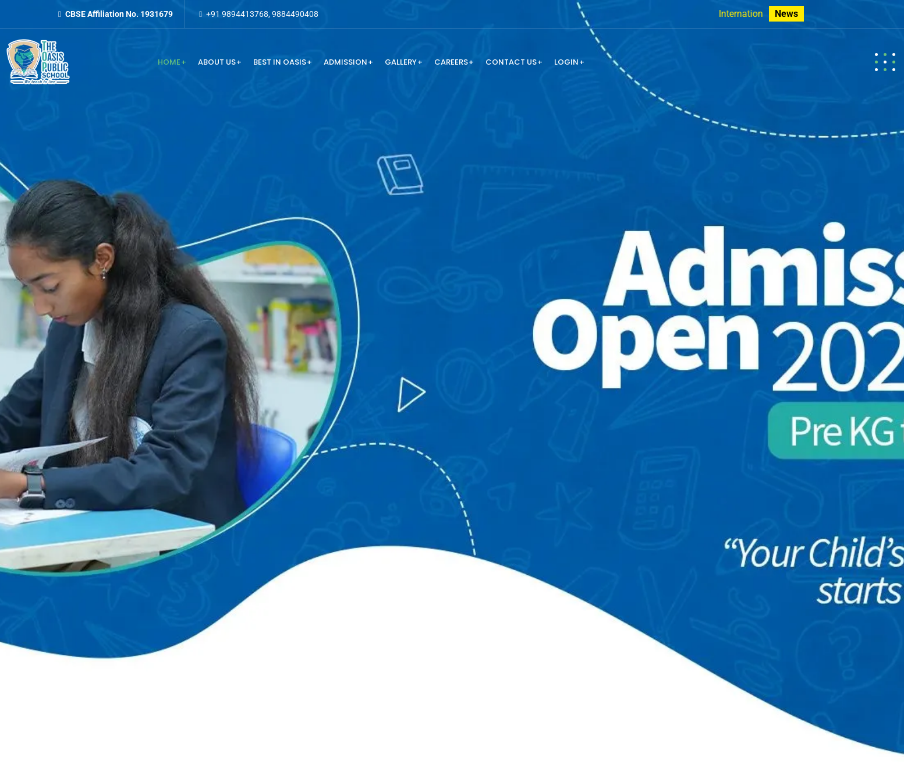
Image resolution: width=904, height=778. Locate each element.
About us (217, 62)
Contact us (511, 62)
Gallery (401, 62)
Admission (345, 62)
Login (566, 62)
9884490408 (295, 14)
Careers (451, 62)
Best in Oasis (279, 62)
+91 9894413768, (238, 14)
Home (169, 62)
